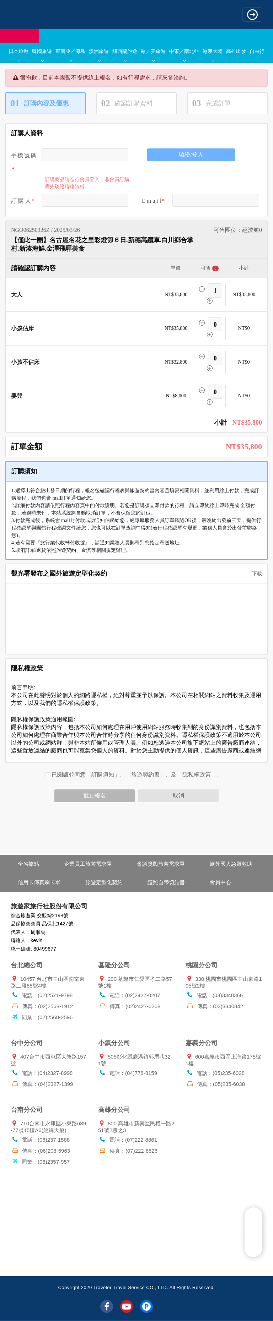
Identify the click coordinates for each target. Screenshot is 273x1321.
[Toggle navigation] (252, 14)
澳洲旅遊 (99, 55)
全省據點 (28, 864)
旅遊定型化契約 (104, 882)
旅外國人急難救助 (231, 864)
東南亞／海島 (70, 55)
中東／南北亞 (184, 55)
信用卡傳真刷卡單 (39, 882)
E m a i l (151, 201)
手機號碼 (23, 155)
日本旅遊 (18, 55)
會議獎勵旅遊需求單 (161, 864)
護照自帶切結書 (166, 882)
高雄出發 (236, 51)
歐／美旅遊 (153, 55)
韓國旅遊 (42, 55)
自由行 (257, 51)
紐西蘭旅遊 (124, 55)
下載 (254, 573)
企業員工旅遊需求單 (88, 864)
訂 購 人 (21, 201)
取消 (178, 796)
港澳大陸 (213, 55)
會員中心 (220, 882)
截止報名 (94, 796)
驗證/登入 (191, 155)
